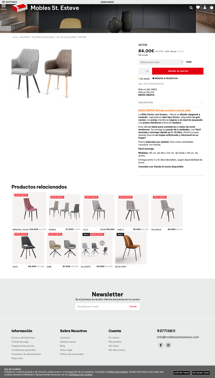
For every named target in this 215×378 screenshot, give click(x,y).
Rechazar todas (201, 373)
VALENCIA (157, 231)
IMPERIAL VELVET (21, 231)
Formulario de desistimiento (26, 354)
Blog (62, 345)
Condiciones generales (24, 350)
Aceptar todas (181, 373)
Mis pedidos (115, 341)
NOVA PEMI (120, 268)
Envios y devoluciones (23, 337)
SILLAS (150, 92)
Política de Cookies (117, 371)
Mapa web (17, 358)
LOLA (87, 231)
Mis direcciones (117, 350)
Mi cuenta (114, 337)
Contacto (65, 337)
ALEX (15, 268)
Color (189, 62)
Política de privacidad (71, 354)
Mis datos (114, 345)
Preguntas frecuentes (23, 345)
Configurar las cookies (80, 374)
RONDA (53, 231)
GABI (49, 268)
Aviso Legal (66, 350)
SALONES (151, 89)
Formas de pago (20, 341)
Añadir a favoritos (165, 78)
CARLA (121, 231)
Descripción (145, 102)
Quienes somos (68, 341)
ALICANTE (86, 268)
